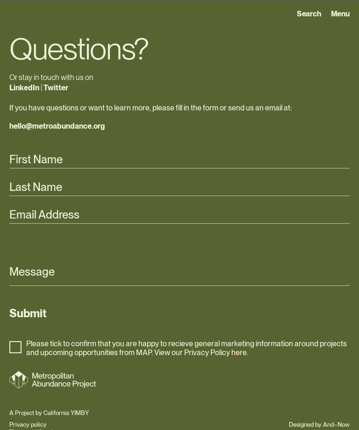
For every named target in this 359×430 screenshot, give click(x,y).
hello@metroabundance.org (57, 126)
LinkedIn (24, 87)
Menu (340, 13)
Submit (28, 313)
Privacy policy (28, 424)
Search (309, 13)
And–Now (336, 424)
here (239, 352)
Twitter (55, 87)
